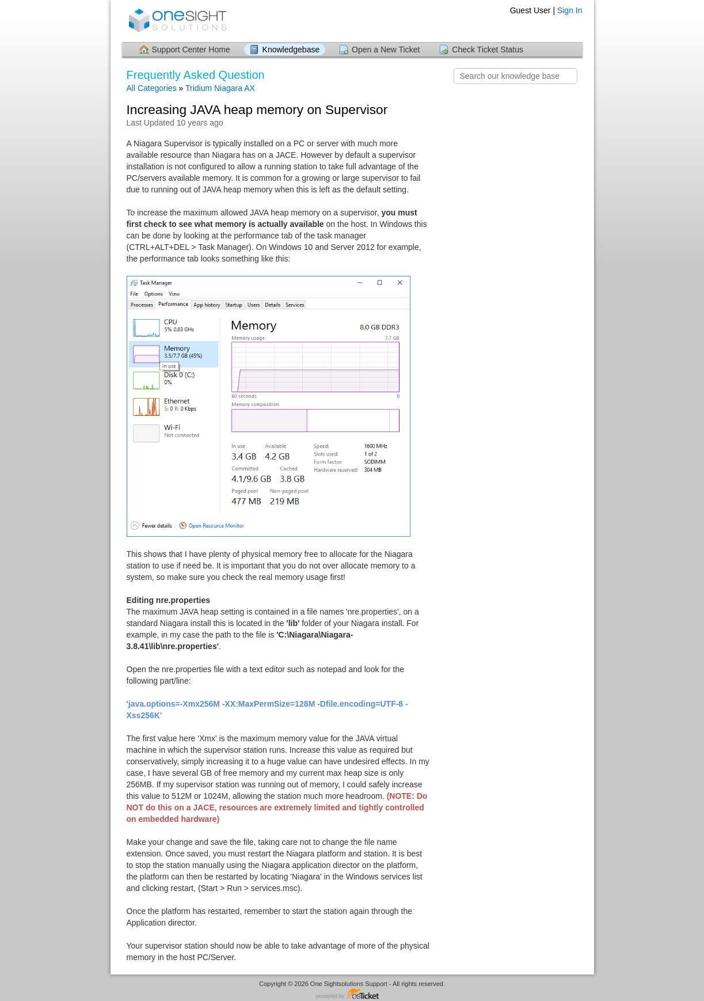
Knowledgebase (291, 49)
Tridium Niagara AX (220, 88)
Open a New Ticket (386, 49)
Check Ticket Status (487, 49)
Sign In (570, 10)
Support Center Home (191, 49)
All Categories (152, 88)
